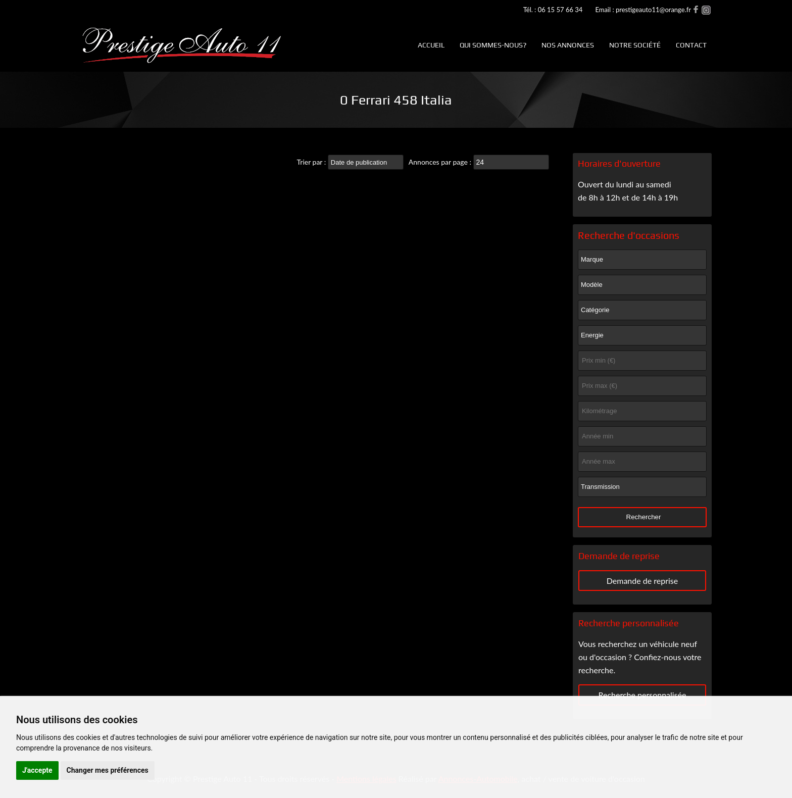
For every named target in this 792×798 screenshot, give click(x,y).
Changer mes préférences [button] (107, 770)
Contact (691, 45)
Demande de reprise (642, 580)
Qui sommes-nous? (493, 45)
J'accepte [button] (37, 770)
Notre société (635, 45)
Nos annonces (567, 45)
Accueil (431, 45)
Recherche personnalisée (642, 695)
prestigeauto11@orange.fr (653, 10)
